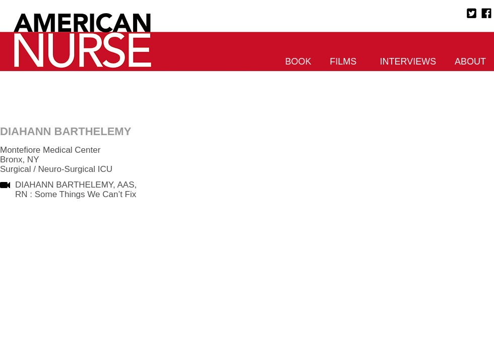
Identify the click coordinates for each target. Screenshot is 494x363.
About (470, 61)
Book (298, 61)
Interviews (408, 61)
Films (343, 61)
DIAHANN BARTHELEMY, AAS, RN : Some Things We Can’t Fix (76, 189)
